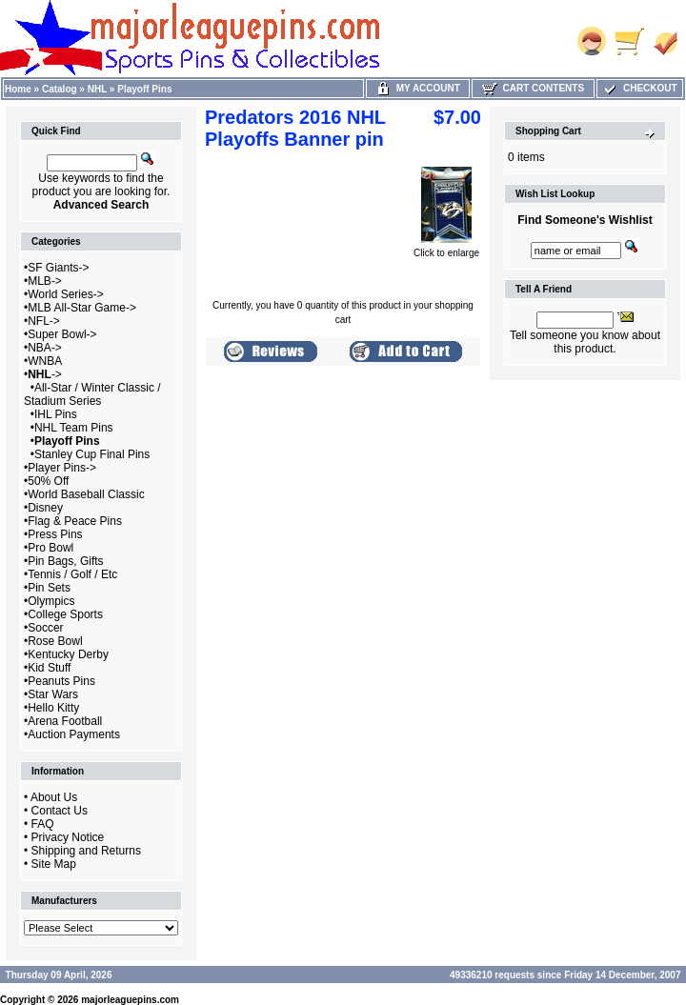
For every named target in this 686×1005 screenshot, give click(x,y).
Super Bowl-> (62, 334)
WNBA (45, 361)
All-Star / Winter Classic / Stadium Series (92, 394)
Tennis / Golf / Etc (72, 574)
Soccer (45, 627)
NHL (97, 89)
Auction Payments (74, 734)
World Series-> (65, 294)
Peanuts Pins (61, 681)
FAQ (42, 824)
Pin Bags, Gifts (65, 561)
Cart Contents (533, 88)
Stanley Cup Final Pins (92, 454)
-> (45, 374)
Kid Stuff (49, 667)
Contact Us (59, 810)
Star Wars (53, 694)
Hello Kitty (53, 707)
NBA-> (45, 347)
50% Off (48, 481)
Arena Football (65, 721)
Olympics (51, 601)
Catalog (59, 89)
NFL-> (44, 321)
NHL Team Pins (73, 427)
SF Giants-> (58, 267)
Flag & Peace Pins (75, 521)
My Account (417, 88)
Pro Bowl (50, 547)
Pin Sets (49, 587)
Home (18, 89)
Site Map (53, 864)
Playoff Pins (144, 89)
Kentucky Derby (68, 654)
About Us (53, 797)
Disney (45, 507)
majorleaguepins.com (130, 1000)
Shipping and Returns (86, 850)
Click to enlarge (446, 248)
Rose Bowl (55, 641)
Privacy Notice (68, 837)
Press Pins (55, 534)
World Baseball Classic (86, 494)
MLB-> (45, 281)
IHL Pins (55, 414)
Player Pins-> (62, 467)
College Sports (65, 614)
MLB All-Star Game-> (82, 307)
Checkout (639, 88)
